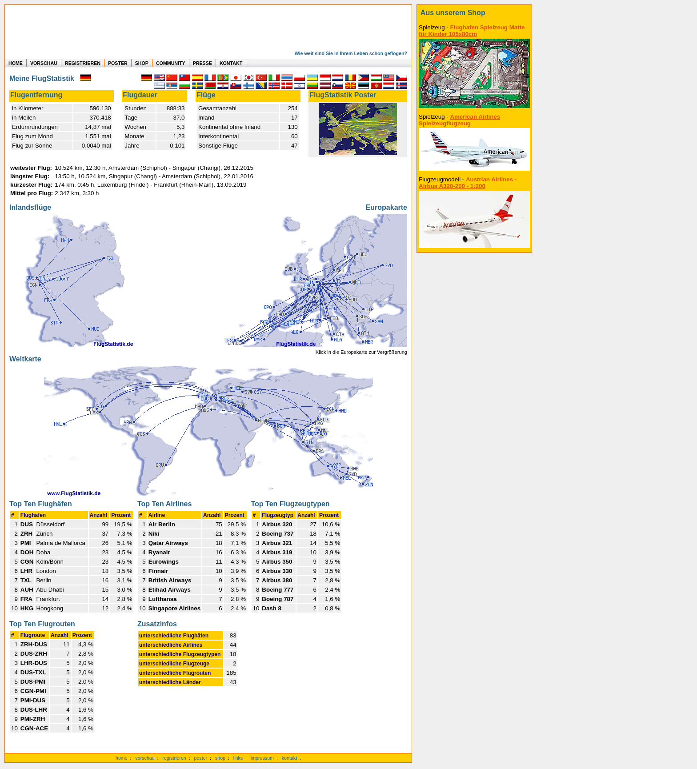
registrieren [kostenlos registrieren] (174, 758)
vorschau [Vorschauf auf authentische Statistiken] (144, 758)
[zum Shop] (474, 13)
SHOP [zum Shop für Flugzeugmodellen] (141, 63)
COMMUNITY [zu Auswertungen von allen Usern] (170, 63)
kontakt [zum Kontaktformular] (289, 758)
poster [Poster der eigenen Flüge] (201, 758)
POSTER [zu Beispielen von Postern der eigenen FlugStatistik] (118, 63)
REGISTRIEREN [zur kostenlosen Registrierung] (82, 63)
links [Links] (238, 758)
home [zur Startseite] (122, 758)
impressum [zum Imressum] (262, 758)
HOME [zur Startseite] (15, 63)
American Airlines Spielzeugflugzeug (459, 120)
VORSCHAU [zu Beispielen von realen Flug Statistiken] (43, 63)
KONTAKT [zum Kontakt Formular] (231, 63)
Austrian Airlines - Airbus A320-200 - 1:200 (468, 182)
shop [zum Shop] (220, 758)
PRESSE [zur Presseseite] (202, 63)
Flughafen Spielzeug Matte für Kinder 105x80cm (472, 30)
